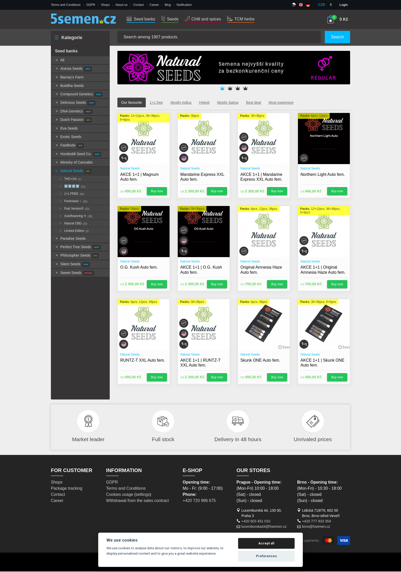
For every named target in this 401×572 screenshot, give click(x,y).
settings (143, 495)
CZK (321, 5)
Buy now (157, 191)
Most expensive (281, 103)
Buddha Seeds (69, 86)
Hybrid (204, 103)
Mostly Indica (181, 103)
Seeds (170, 19)
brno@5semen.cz (316, 527)
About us (121, 5)
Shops (105, 5)
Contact (138, 5)
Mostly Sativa (227, 103)
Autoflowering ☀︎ (75, 217)
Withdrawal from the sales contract (137, 501)
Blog (168, 5)
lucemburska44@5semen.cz (264, 527)
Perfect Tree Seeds (78, 247)
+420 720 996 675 (199, 501)
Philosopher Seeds (77, 256)
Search (337, 37)
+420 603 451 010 (255, 522)
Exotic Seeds (68, 137)
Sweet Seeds (74, 273)
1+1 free (156, 103)
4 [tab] (245, 88)
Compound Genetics (79, 95)
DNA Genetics (74, 112)
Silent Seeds (72, 265)
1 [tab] (222, 88)
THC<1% (70, 180)
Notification (184, 5)
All (59, 61)
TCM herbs (240, 19)
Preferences (266, 556)
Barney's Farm (69, 78)
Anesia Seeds (73, 69)
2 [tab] (229, 88)
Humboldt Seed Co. (78, 154)
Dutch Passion (73, 120)
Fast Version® (74, 209)
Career (154, 5)
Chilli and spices (203, 19)
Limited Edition (74, 232)
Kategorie (68, 38)
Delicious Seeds (75, 103)
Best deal (253, 103)
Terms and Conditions (66, 5)
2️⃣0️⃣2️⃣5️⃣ (72, 187)
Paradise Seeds (70, 239)
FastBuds (69, 146)
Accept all (266, 543)
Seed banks (141, 19)
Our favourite (131, 103)
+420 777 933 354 (316, 522)
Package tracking (66, 489)
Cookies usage (119, 495)
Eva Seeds (66, 129)
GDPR (90, 5)
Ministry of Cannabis (74, 163)
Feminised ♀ (73, 202)
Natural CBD (73, 224)
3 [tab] (237, 88)
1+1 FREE (71, 194)
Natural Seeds (72, 171)
